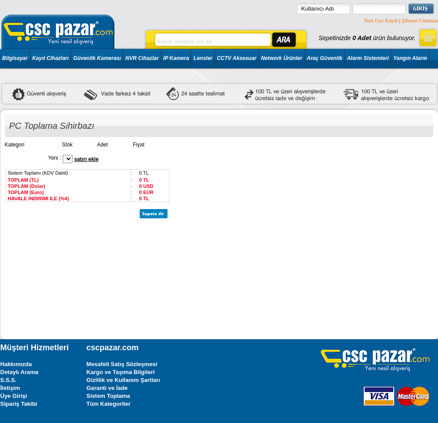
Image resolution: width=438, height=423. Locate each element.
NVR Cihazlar (142, 58)
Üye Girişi (13, 396)
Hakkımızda (16, 364)
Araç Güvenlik (325, 58)
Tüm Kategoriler (109, 404)
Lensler (203, 58)
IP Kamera (176, 58)
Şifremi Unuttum (420, 21)
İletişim (10, 388)
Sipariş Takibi (19, 404)
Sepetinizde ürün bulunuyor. (366, 37)
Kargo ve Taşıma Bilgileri (121, 372)
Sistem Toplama (108, 396)
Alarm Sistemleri (368, 58)
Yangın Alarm (410, 58)
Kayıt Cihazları (50, 58)
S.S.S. (8, 380)
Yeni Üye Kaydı (381, 21)
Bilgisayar (14, 58)
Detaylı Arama (19, 372)
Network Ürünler (281, 58)
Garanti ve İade (107, 388)
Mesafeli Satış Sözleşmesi (122, 364)
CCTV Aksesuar (237, 58)
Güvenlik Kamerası (97, 58)
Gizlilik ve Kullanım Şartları (123, 380)
